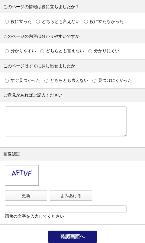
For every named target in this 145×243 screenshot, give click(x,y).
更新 (26, 195)
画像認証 (11, 154)
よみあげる (71, 195)
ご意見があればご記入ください (33, 95)
